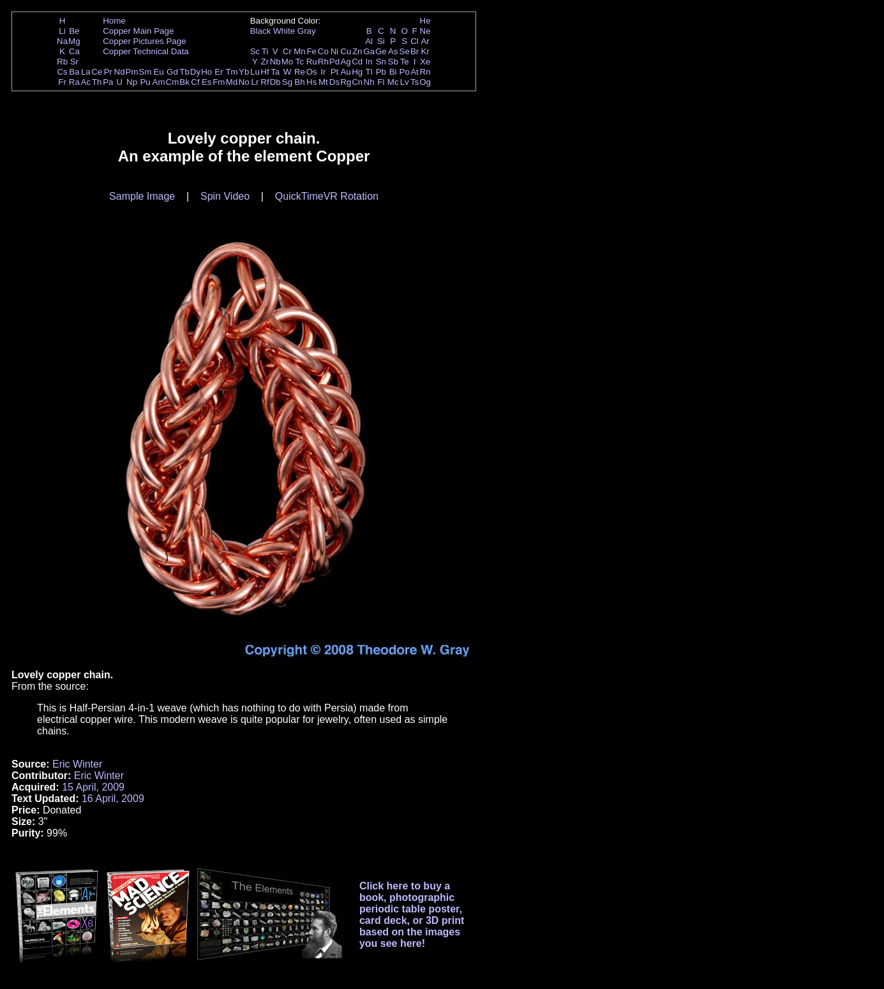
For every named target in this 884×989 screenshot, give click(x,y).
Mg (74, 41)
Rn (425, 72)
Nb (275, 61)
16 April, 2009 (113, 798)
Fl (380, 82)
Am (159, 82)
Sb (393, 61)
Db (275, 82)
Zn (357, 51)
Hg (357, 72)
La (86, 72)
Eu (158, 72)
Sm (145, 72)
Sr (74, 61)
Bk (184, 82)
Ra (74, 82)
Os (311, 72)
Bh (299, 82)
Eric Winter (77, 764)
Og (425, 82)
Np (131, 82)
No (244, 82)
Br (414, 51)
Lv (404, 82)
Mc (393, 82)
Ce (96, 72)
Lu (255, 72)
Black (260, 31)
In (369, 61)
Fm (219, 82)
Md (232, 82)
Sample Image (142, 196)
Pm (132, 72)
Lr (255, 82)
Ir (323, 72)
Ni (335, 51)
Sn (381, 61)
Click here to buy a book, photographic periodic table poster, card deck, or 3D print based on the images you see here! (412, 915)
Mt (323, 82)
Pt (335, 72)
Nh (369, 82)
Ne (425, 31)
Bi (393, 72)
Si (381, 41)
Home (114, 21)
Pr (108, 72)
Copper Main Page (138, 31)
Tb (184, 72)
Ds (334, 82)
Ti (265, 51)
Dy (195, 72)
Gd (172, 72)
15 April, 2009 (93, 787)
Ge (381, 51)
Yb (244, 72)
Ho (206, 72)
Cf (195, 82)
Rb (62, 61)
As (393, 51)
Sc (255, 51)
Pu (145, 82)
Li (62, 31)
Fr (62, 82)
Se (405, 51)
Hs (311, 82)
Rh (323, 61)
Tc (300, 61)
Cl (414, 41)
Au (345, 72)
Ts (414, 82)
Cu (345, 51)
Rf (264, 82)
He (425, 21)
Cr (287, 51)
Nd (119, 72)
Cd (357, 61)
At (414, 72)
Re (299, 72)
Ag (345, 61)
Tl (369, 72)
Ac (86, 82)
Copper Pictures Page (144, 41)
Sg (287, 82)
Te (404, 61)
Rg (345, 82)
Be (74, 31)
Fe (311, 51)
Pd (334, 61)
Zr (265, 61)
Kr (425, 51)
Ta (275, 72)
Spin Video (225, 196)
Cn (357, 82)
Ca (74, 51)
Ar (425, 41)
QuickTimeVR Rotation (326, 196)
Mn (300, 51)
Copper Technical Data (146, 51)
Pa (108, 82)
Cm (172, 82)
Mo (287, 61)
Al (369, 41)
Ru (311, 61)
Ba (74, 72)
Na (62, 41)
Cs (62, 72)
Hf (264, 72)
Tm (231, 72)
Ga (369, 51)
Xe (425, 61)
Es (207, 82)
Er (218, 72)
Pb (381, 72)
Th (97, 82)
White (284, 31)
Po (405, 72)
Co (323, 51)
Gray (306, 31)
